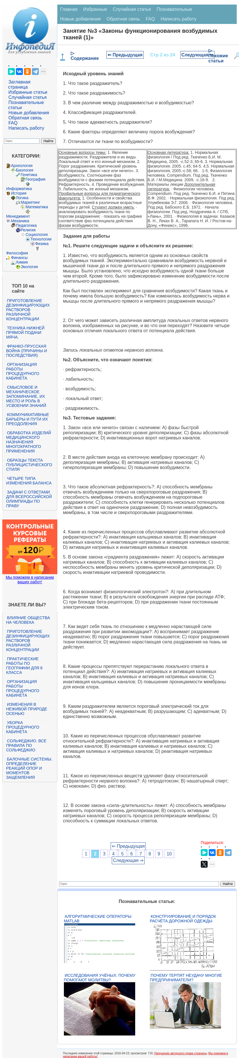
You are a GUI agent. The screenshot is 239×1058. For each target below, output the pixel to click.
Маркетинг (30, 202)
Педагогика (26, 225)
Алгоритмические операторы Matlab (97, 918)
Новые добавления (28, 112)
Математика (36, 207)
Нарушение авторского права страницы (180, 1053)
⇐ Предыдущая (125, 54)
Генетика (29, 174)
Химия (22, 262)
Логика (22, 197)
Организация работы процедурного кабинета (22, 371)
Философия (17, 253)
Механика (20, 221)
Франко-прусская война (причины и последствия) (26, 351)
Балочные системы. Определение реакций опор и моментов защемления (29, 768)
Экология (29, 266)
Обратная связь (25, 117)
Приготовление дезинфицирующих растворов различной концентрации (28, 309)
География (35, 179)
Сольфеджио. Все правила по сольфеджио (26, 745)
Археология (22, 165)
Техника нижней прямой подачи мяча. (25, 332)
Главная (69, 9)
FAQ (12, 123)
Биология (24, 170)
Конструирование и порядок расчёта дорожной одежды (183, 918)
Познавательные (174, 9)
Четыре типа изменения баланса (28, 480)
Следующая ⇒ (197, 54)
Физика (41, 243)
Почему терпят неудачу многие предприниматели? (186, 977)
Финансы (19, 257)
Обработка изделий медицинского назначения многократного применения (28, 442)
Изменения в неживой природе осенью (26, 709)
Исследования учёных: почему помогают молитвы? (99, 977)
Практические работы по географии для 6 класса (24, 666)
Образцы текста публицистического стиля (29, 465)
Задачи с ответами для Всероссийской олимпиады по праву (29, 499)
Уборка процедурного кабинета (22, 727)
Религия (28, 230)
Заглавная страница (19, 84)
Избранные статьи (27, 92)
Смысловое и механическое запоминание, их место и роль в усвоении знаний (26, 396)
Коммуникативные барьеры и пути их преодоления (27, 419)
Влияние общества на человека (28, 620)
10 (169, 853)
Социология (36, 234)
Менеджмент (18, 216)
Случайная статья (27, 97)
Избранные (95, 9)
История (18, 193)
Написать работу (26, 128)
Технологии (40, 239)
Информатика (19, 188)
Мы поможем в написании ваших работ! (30, 579)
